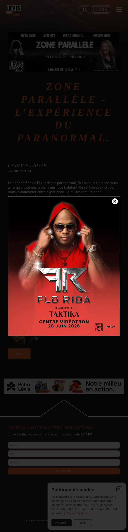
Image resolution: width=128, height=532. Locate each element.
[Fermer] (115, 201)
